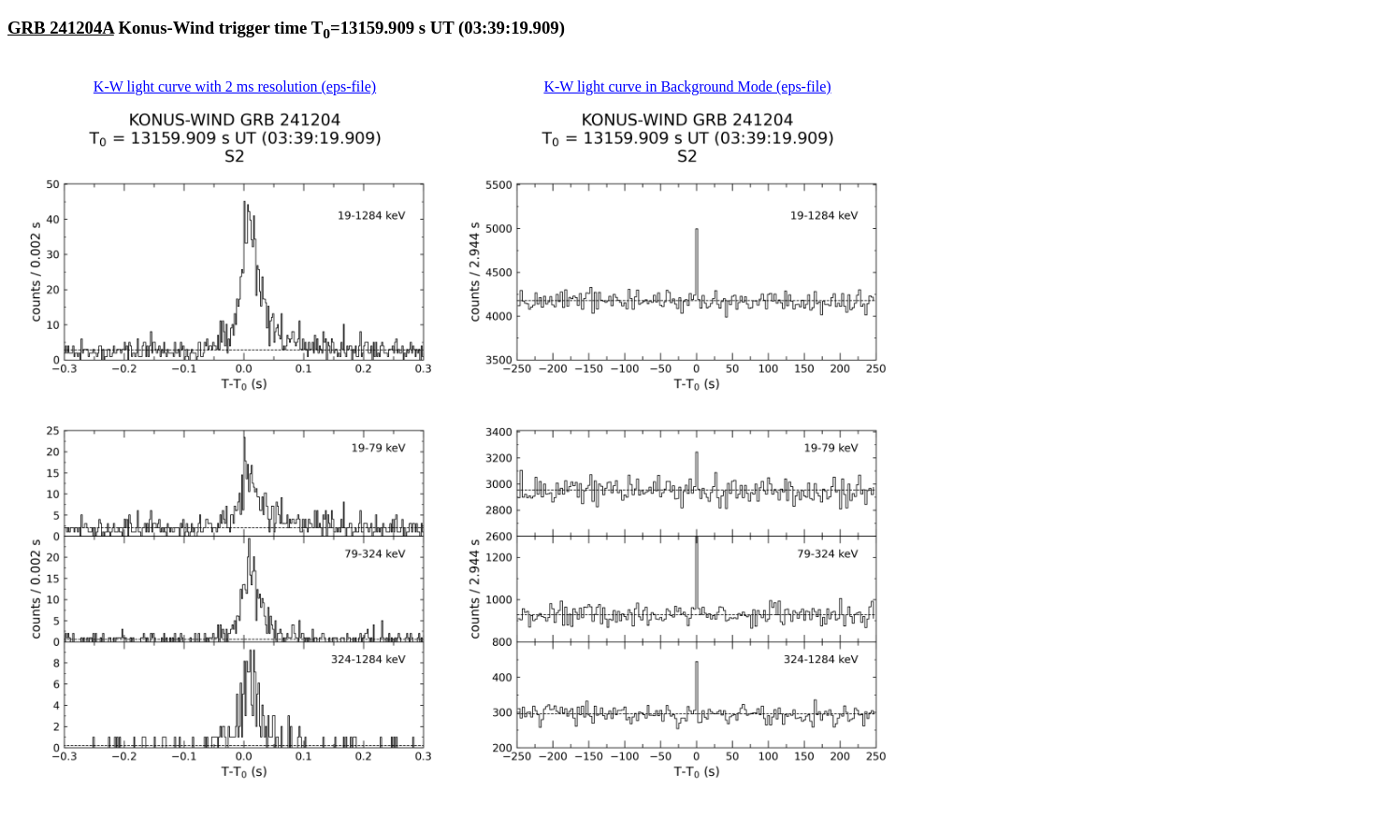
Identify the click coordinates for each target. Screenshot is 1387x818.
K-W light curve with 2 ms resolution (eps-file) (235, 86)
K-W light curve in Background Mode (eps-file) (687, 86)
